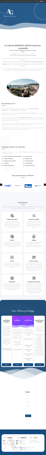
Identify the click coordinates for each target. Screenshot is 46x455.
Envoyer (28, 415)
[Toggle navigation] (43, 6)
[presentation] (1, 185)
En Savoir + (7, 364)
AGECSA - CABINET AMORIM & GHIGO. (20, 447)
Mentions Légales (23, 449)
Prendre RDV (37, 1)
